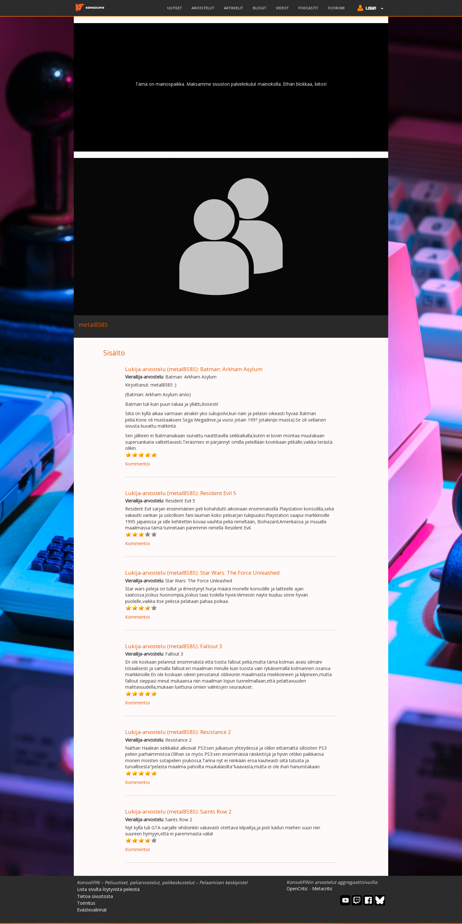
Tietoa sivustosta (95, 896)
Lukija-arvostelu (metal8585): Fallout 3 (173, 646)
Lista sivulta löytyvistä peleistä (108, 889)
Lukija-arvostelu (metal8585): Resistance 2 (178, 732)
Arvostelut (203, 7)
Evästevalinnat (92, 910)
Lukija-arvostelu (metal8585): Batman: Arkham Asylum (193, 369)
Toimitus (86, 903)
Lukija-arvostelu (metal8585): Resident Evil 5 (180, 493)
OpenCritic (297, 888)
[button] (368, 8)
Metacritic (322, 888)
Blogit (259, 7)
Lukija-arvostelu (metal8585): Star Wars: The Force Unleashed (202, 572)
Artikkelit (233, 7)
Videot (282, 7)
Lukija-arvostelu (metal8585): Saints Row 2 (178, 811)
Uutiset (174, 7)
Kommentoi (137, 464)
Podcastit (308, 7)
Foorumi (336, 7)
